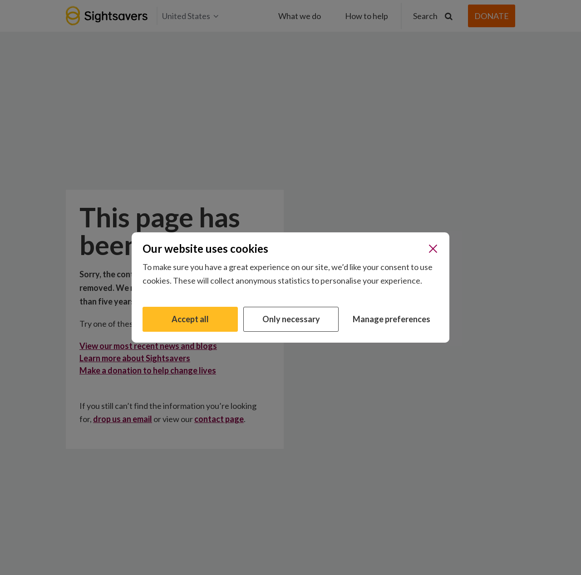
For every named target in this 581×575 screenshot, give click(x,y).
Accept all (190, 319)
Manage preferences (391, 319)
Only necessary (291, 319)
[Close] (433, 248)
